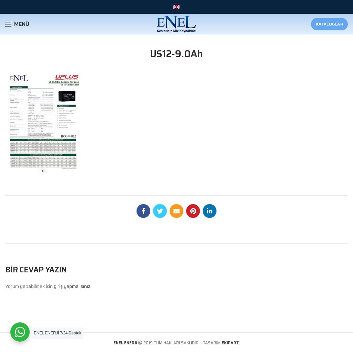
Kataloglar (329, 24)
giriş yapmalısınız (72, 286)
